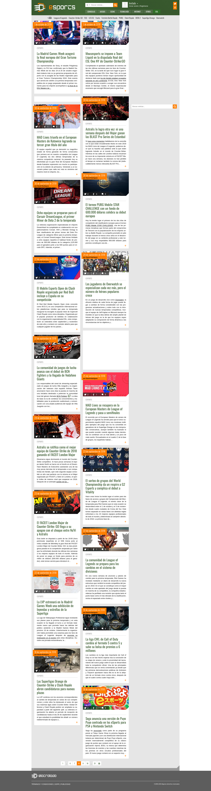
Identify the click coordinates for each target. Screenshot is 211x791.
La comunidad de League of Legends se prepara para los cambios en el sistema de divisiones (102, 565)
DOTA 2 (138, 17)
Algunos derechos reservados (171, 784)
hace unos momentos (96, 141)
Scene (112, 11)
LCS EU (91, 17)
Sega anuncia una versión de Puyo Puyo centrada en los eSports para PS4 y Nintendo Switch (106, 722)
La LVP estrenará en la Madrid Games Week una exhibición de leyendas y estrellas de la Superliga (55, 607)
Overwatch (160, 17)
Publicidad (65, 784)
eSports (40, 48)
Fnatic (98, 17)
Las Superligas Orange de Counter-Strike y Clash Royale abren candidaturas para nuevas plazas (56, 687)
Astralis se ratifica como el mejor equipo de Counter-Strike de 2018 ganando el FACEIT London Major (57, 451)
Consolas (91, 11)
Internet (137, 11)
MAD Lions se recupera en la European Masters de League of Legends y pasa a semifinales (104, 409)
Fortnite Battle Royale (109, 17)
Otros (148, 11)
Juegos (102, 11)
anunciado (98, 731)
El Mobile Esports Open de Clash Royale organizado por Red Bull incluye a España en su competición (56, 294)
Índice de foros (49, 17)
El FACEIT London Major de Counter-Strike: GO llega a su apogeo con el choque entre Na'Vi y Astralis (56, 528)
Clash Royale (129, 17)
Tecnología (124, 11)
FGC (85, 17)
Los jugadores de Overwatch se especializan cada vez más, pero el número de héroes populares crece (106, 289)
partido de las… (62, 482)
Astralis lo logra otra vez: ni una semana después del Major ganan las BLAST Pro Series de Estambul (105, 133)
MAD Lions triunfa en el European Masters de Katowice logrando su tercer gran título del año (57, 141)
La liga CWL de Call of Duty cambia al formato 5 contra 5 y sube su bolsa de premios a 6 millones (104, 645)
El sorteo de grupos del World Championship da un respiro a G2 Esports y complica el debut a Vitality (105, 486)
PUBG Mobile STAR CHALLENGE (99, 225)
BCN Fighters (62, 396)
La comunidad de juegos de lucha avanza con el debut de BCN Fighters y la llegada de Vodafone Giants (56, 373)
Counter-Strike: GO (76, 17)
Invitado (133, 3)
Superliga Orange (148, 17)
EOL (156, 11)
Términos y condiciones (42, 784)
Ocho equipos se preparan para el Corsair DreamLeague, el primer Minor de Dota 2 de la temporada (57, 216)
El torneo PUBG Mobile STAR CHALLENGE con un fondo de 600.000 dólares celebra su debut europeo (106, 210)
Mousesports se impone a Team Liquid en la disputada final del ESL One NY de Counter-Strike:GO (105, 57)
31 (95, 763)
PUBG (121, 17)
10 (87, 763)
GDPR (57, 784)
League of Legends (60, 17)
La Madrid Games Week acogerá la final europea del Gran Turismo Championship (56, 57)
